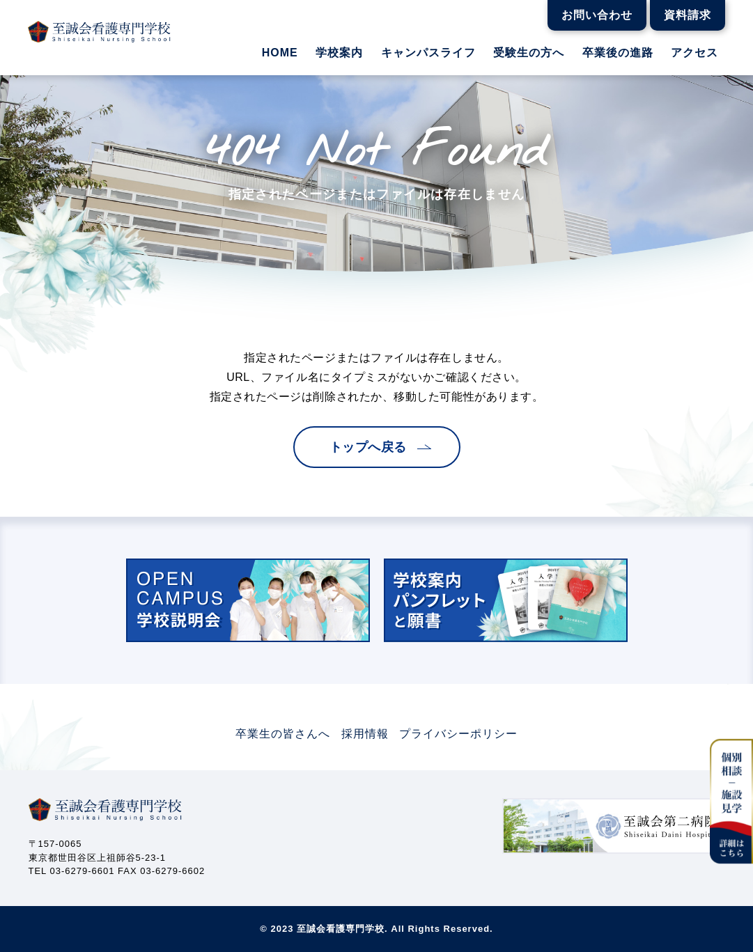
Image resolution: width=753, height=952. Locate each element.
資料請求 (687, 15)
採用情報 (365, 734)
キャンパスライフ (428, 52)
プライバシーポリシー (458, 734)
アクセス (694, 52)
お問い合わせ (596, 15)
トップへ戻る (368, 447)
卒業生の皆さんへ (282, 734)
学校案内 (339, 52)
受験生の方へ (528, 52)
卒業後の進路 (617, 52)
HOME (280, 52)
